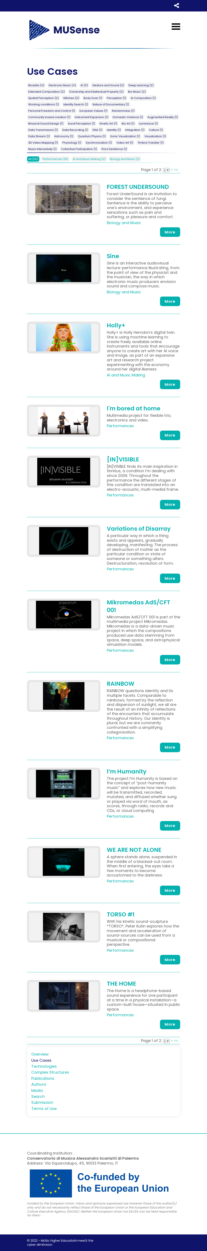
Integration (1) (134, 130)
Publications (42, 1078)
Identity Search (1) (75, 104)
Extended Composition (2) (46, 92)
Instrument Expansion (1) (91, 117)
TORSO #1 (120, 914)
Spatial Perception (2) (43, 98)
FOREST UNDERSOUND (138, 187)
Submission (42, 1102)
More (170, 232)
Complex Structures (50, 1072)
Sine (113, 256)
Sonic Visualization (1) (125, 136)
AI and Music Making (89, 159)
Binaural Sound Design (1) (45, 124)
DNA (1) (97, 130)
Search (38, 1096)
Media (37, 1090)
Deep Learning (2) (141, 85)
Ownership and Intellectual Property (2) (96, 92)
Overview (40, 1054)
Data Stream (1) (39, 136)
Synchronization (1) (99, 143)
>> (176, 169)
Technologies (44, 1066)
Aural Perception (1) (81, 124)
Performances (55, 159)
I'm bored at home (133, 408)
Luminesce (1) (148, 124)
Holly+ (116, 325)
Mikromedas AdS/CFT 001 (138, 606)
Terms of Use (44, 1108)
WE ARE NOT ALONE (134, 850)
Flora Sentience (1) (114, 149)
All (33, 159)
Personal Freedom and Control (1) (51, 111)
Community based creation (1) (49, 117)
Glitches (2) (71, 98)
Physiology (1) (71, 143)
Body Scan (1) (93, 98)
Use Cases (41, 1060)
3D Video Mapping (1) (43, 143)
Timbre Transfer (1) (151, 143)
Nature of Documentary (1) (111, 104)
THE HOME (121, 983)
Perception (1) (116, 98)
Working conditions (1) (43, 104)
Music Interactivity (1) (42, 149)
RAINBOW (120, 683)
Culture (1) (156, 130)
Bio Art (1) (128, 124)
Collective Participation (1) (79, 149)
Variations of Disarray (139, 528)
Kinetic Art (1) (108, 124)
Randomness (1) (123, 111)
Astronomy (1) (63, 136)
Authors (38, 1084)
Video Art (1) (124, 143)
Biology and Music (125, 159)
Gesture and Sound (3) (108, 85)
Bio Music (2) (137, 92)
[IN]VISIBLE (123, 459)
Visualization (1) (155, 136)
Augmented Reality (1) (162, 117)
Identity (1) (114, 130)
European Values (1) (93, 111)
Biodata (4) (36, 85)
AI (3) (84, 85)
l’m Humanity (126, 771)
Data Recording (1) (75, 130)
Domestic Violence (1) (128, 117)
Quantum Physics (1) (92, 136)
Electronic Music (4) (62, 85)
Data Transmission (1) (43, 130)
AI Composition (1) (143, 98)
